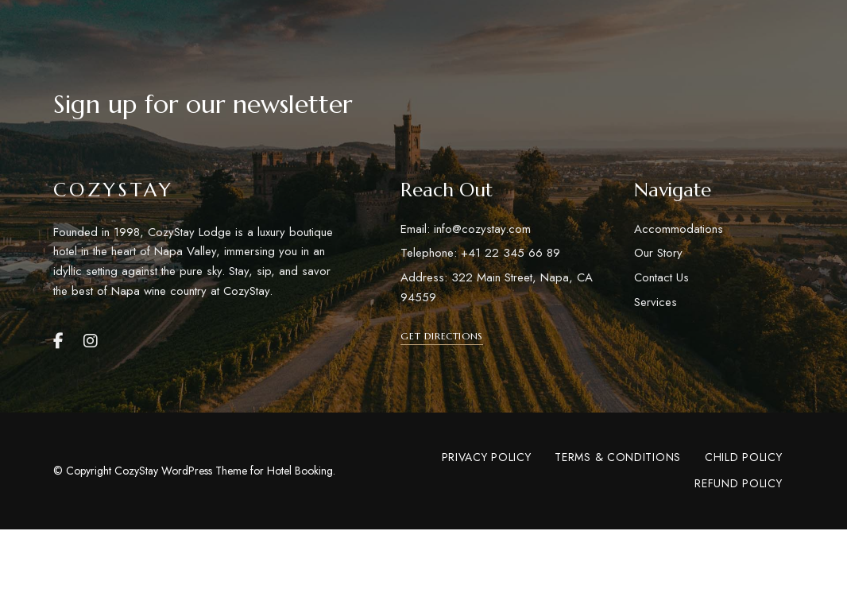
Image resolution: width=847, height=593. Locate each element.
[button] (441, 336)
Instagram (90, 341)
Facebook (58, 341)
